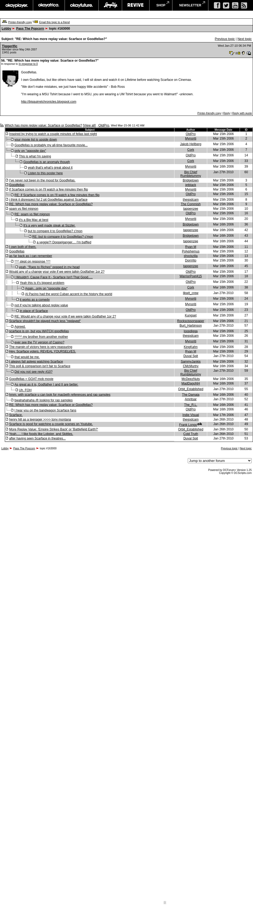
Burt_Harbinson (190, 325)
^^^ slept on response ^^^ (32, 261)
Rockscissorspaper (190, 321)
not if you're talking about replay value (41, 305)
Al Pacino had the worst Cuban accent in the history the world (68, 294)
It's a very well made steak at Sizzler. (49, 225)
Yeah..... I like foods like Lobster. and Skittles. (41, 434)
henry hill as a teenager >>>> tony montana (40, 419)
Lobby (6, 28)
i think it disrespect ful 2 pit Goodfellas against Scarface (48, 199)
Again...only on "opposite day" (46, 288)
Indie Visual (190, 415)
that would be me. (27, 357)
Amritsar (191, 399)
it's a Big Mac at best (33, 220)
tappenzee (190, 209)
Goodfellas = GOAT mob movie (31, 379)
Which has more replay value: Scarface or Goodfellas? (43, 125)
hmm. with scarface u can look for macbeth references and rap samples (59, 395)
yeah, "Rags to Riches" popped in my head (49, 267)
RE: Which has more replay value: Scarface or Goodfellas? (50, 204)
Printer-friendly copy (20, 22)
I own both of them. (22, 247)
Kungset (191, 315)
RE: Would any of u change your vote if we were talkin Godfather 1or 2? (65, 316)
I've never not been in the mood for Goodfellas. (42, 180)
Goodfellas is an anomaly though (46, 162)
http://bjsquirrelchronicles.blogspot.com (48, 102)
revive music (135, 5)
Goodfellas (16, 185)
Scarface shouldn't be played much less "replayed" (45, 321)
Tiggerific (9, 46)
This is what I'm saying (35, 156)
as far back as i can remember (30, 256)
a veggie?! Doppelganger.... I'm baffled (64, 242)
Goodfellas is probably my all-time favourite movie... (51, 145)
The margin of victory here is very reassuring (40, 347)
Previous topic (225, 39)
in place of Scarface (34, 311)
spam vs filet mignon (23, 209)
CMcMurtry (191, 366)
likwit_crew (190, 293)
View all (89, 125)
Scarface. (16, 415)
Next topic (245, 39)
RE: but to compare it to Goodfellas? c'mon (62, 237)
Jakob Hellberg (190, 144)
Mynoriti (190, 138)
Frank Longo (188, 425)
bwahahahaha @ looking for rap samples (43, 400)
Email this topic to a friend (54, 22)
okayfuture (81, 5)
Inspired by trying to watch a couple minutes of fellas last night (53, 134)
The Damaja (190, 395)
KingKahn (191, 347)
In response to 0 (28, 63)
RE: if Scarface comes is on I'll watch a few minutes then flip (56, 195)
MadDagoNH (190, 383)
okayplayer (16, 5)
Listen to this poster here (45, 173)
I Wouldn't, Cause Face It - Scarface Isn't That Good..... (53, 277)
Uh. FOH (25, 390)
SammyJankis (191, 361)
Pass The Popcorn (30, 28)
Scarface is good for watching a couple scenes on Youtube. (51, 424)
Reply (226, 113)
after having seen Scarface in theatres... (37, 438)
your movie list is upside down (35, 139)
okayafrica (48, 5)
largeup (110, 5)
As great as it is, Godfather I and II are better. (46, 384)
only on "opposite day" (30, 151)
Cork (190, 150)
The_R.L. (190, 405)
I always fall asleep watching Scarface (36, 361)
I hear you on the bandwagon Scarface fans (45, 410)
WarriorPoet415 (190, 276)
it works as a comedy (35, 300)
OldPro (103, 125)
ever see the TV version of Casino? (39, 342)
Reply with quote (242, 113)
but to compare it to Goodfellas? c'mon (55, 231)
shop (160, 5)
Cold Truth (190, 434)
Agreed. (20, 326)
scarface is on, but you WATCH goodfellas (39, 331)
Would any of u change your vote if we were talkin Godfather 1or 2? (56, 272)
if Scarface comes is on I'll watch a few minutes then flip (48, 189)
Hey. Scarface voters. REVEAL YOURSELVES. (42, 351)
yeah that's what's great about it (50, 167)
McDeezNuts (191, 379)
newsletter (190, 5)
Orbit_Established (190, 389)
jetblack (190, 185)
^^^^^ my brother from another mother (41, 337)
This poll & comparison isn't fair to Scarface (39, 366)
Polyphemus (190, 251)
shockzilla (191, 256)
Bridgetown (191, 180)
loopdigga (191, 331)
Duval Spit (190, 356)
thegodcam (190, 199)
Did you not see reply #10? (33, 372)
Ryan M (190, 247)
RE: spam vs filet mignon (32, 214)
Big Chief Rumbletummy (190, 174)
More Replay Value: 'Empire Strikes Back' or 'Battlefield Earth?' (53, 429)
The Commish (191, 204)
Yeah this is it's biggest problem (42, 283)
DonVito (190, 260)
